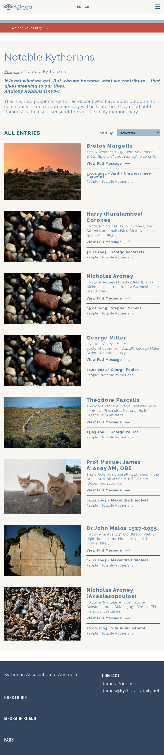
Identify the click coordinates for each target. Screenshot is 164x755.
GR (87, 7)
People (11, 71)
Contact (111, 676)
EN (79, 7)
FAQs (9, 740)
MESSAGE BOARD (20, 719)
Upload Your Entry (30, 28)
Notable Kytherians (117, 182)
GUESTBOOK (15, 698)
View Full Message (108, 163)
